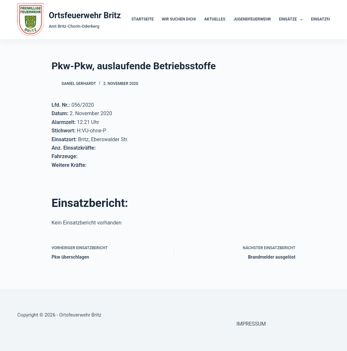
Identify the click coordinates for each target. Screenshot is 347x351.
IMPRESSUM (251, 324)
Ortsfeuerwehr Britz (85, 15)
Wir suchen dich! (179, 19)
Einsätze (292, 19)
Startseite (142, 19)
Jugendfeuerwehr (252, 19)
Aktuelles (214, 19)
